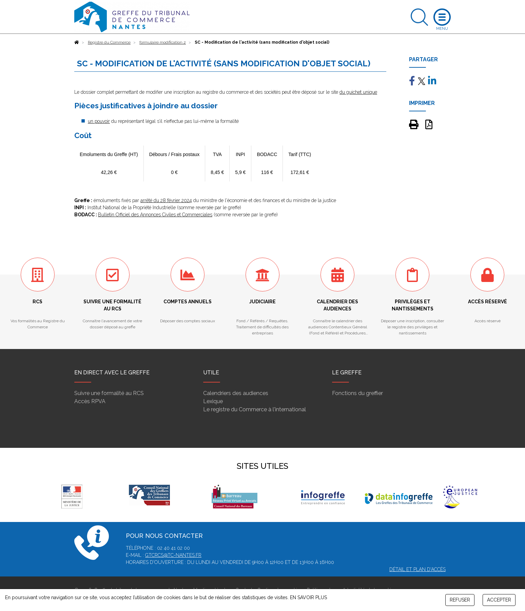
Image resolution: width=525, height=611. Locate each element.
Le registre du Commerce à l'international (254, 409)
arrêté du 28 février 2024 (166, 200)
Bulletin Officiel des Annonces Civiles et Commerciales (155, 214)
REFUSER (460, 600)
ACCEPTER (499, 600)
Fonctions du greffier (357, 393)
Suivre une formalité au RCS (109, 393)
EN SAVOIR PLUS (308, 597)
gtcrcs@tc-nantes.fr (173, 555)
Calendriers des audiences (235, 393)
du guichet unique (358, 92)
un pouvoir (99, 121)
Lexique (213, 401)
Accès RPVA (89, 401)
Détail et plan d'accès (417, 569)
